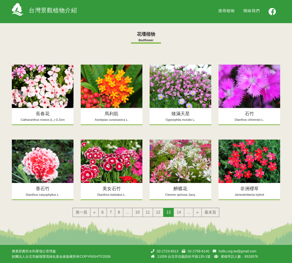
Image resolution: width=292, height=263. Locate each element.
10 (137, 212)
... (127, 212)
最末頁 (210, 212)
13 (168, 212)
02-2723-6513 (167, 251)
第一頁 (81, 212)
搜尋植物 (226, 11)
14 (179, 212)
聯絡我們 (251, 11)
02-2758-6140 (198, 251)
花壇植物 (146, 34)
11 (148, 212)
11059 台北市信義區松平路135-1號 (184, 256)
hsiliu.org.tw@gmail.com (237, 251)
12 (158, 212)
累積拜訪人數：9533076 (239, 256)
